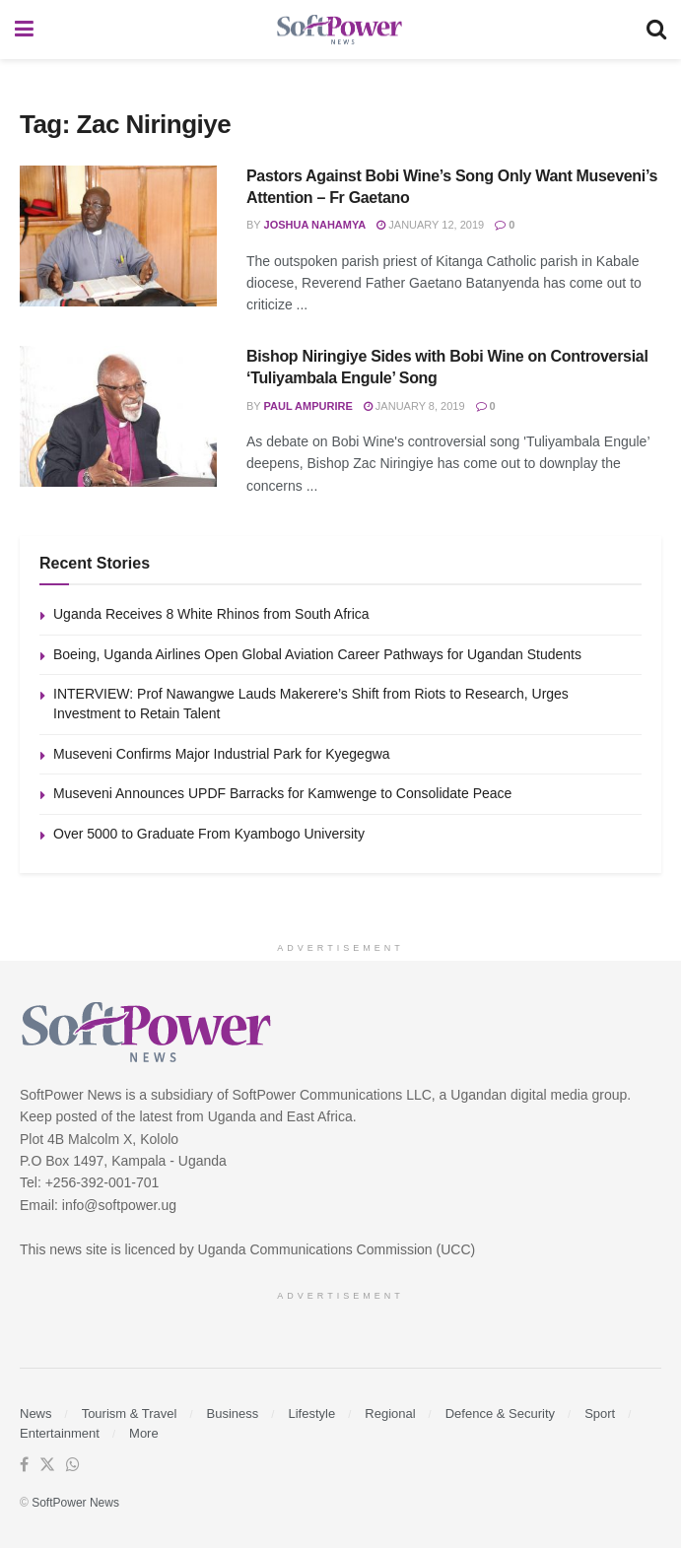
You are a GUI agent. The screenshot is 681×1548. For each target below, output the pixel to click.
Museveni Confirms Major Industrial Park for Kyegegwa (221, 754)
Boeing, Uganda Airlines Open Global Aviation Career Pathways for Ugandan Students (317, 654)
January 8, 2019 (414, 406)
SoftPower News (75, 1503)
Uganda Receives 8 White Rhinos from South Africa (211, 614)
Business (233, 1413)
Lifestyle (311, 1413)
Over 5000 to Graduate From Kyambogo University (209, 833)
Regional (390, 1413)
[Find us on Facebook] (24, 1465)
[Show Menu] (24, 29)
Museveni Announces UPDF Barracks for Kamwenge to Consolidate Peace (282, 793)
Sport (599, 1413)
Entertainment (60, 1433)
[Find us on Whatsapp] (73, 1465)
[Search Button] (656, 29)
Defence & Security (500, 1413)
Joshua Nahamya (315, 225)
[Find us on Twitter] (47, 1465)
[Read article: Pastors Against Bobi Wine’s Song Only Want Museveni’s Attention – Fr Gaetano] (118, 236)
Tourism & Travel (129, 1413)
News (36, 1413)
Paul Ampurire (308, 406)
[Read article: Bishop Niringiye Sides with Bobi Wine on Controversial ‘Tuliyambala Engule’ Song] (118, 416)
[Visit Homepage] (340, 30)
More (144, 1433)
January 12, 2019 (430, 225)
